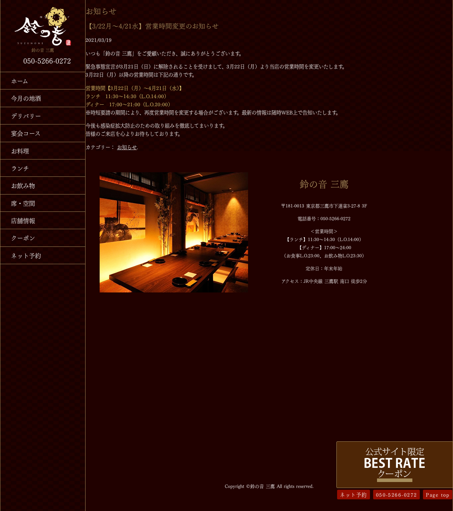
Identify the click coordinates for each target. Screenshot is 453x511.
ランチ (20, 168)
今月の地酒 (26, 98)
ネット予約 (26, 255)
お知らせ (127, 147)
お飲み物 (23, 185)
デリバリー (26, 115)
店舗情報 (23, 220)
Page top (437, 494)
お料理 (20, 150)
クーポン (23, 237)
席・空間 (23, 203)
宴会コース (26, 133)
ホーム (19, 80)
